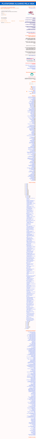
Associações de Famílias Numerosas (29, 290)
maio (27, 324)
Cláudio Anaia (33, 86)
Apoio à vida (32, 106)
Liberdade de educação (31, 147)
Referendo (32, 169)
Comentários (32, 84)
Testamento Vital (32, 174)
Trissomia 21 (32, 177)
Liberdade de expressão (31, 148)
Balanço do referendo (31, 108)
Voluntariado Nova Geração (31, 434)
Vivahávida (34, 433)
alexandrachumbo (33, 93)
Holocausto (32, 141)
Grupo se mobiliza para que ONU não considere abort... (30, 226)
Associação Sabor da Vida (31, 354)
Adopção (33, 102)
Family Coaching (33, 378)
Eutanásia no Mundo (31, 134)
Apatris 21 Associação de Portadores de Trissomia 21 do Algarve (31, 346)
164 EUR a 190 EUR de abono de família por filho (30, 285)
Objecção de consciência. (30, 158)
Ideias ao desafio (33, 384)
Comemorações (32, 115)
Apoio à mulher (32, 105)
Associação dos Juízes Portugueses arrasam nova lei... (30, 253)
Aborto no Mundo (31, 101)
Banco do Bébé (33, 355)
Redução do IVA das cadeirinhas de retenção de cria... (30, 293)
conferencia (32, 116)
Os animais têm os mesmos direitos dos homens (30, 210)
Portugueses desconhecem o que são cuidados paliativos (30, 297)
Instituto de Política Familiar (31, 389)
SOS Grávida (33, 424)
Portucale (34, 92)
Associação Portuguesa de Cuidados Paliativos (31, 352)
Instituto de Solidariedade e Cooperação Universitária (31, 390)
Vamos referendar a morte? (29, 219)
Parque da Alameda (32, 159)
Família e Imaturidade (29, 240)
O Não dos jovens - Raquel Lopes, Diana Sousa (31, 406)
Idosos (33, 143)
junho (27, 323)
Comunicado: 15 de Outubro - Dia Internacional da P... (30, 256)
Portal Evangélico (33, 418)
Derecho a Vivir (33, 369)
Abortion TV (33, 341)
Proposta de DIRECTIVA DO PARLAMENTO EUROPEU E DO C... (30, 236)
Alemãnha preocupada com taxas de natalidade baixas (30, 208)
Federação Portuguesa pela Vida (31, 135)
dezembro (27, 195)
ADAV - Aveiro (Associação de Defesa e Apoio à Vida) (31, 335)
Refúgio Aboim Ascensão (32, 422)
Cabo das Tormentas (32, 360)
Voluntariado (32, 180)
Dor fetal (33, 123)
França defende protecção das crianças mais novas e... (30, 320)
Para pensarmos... (28, 223)
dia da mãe (33, 120)
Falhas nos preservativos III (29, 228)
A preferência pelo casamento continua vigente (30, 206)
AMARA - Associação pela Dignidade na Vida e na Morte (31, 340)
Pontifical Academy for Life (31, 416)
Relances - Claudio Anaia (32, 423)
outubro (27, 197)
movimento (33, 150)
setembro (27, 321)
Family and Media (33, 379)
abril (27, 325)
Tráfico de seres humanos (31, 176)
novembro (27, 196)
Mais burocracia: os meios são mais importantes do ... (30, 308)
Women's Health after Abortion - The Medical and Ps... (30, 269)
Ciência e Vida (32, 113)
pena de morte (32, 161)
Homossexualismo (33, 383)
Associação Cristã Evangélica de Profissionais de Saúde (31, 348)
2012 (26, 191)
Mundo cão (32, 154)
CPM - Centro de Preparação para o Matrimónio (31, 359)
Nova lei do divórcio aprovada (30, 257)
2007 (26, 328)
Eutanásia (32, 133)
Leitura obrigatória (28, 224)
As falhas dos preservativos (29, 294)
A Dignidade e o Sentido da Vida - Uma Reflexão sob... (30, 217)
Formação (33, 139)
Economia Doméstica (32, 125)
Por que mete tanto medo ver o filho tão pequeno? (30, 300)
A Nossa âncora (33, 333)
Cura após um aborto (32, 367)
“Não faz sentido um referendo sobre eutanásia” (30, 266)
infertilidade (33, 145)
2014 (26, 190)
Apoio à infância (32, 104)
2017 (26, 187)
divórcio (33, 122)
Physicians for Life (33, 415)
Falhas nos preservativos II (29, 259)
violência (33, 179)
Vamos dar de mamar (32, 430)
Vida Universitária (33, 431)
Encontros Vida (32, 130)
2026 (26, 183)
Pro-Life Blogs (33, 421)
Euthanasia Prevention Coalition (31, 376)
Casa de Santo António (32, 364)
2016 (26, 188)
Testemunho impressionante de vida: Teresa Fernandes (30, 261)
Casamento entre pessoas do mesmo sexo (31, 112)
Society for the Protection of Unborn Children (29, 218)
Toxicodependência (31, 175)
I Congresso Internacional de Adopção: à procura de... (30, 222)
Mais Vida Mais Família (32, 397)
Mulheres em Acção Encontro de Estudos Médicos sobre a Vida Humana (31, 153)
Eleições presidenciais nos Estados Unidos (29, 245)
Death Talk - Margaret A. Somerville (29, 270)
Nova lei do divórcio (28, 317)
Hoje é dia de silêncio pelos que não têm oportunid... (30, 255)
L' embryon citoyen (32, 394)
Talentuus (34, 429)
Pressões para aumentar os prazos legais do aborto (29, 264)
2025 (26, 184)
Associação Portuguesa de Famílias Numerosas (31, 353)
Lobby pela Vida (33, 396)
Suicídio (33, 173)
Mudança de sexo (32, 151)
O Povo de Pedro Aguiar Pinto (31, 408)
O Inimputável (33, 405)
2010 (26, 193)
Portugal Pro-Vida (33, 420)
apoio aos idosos (32, 107)
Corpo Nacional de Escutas (31, 366)
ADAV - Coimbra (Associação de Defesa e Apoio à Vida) (31, 336)
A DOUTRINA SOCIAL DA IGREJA (30, 275)
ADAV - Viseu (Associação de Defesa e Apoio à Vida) (31, 338)
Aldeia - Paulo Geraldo (32, 343)
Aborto (33, 100)
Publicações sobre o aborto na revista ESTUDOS (30, 239)
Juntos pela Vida (32, 146)
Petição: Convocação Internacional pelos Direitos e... (30, 309)
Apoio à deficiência (31, 103)
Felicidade (32, 137)
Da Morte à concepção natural (31, 368)
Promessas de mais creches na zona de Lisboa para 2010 (30, 314)
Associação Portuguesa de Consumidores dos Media (31, 350)
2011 (26, 192)
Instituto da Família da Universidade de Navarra (32, 388)
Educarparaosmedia (32, 371)
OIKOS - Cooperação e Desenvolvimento (32, 410)
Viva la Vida (27, 296)
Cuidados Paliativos (31, 118)
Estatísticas (33, 131)
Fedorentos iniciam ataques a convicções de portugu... (30, 251)
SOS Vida (33, 172)
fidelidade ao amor (31, 138)
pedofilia (33, 160)
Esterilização (33, 132)
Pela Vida (34, 414)
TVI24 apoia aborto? (32, 178)
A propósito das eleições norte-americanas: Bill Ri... (30, 234)
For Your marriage (28, 221)
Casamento (32, 111)
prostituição (33, 167)
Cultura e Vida (32, 119)
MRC (34, 90)
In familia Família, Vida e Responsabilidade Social (32, 385)
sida (34, 170)
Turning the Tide (28, 268)
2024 (26, 185)
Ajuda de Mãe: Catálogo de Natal (30, 220)
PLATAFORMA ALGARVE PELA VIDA (18, 4)
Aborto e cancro (28, 267)
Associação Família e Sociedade (31, 349)
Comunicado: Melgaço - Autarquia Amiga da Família (30, 203)
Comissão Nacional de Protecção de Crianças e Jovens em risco (31, 365)
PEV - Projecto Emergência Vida (31, 413)
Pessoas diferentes (31, 162)
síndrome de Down (32, 171)
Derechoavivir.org (28, 244)
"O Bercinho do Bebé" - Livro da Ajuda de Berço (30, 249)
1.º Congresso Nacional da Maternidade (31, 99)
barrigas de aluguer (32, 109)
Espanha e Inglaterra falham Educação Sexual (30, 214)
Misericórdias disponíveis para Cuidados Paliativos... (30, 202)
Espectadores (33, 87)
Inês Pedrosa (33, 144)
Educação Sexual (31, 128)
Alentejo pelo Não (33, 344)
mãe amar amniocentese (31, 149)
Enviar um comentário (3, 19)
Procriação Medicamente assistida (32, 166)
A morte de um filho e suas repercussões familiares (9, 11)
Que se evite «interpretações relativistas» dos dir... (30, 231)
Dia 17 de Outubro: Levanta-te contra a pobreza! (30, 281)
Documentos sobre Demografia (30, 289)
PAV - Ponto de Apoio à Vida (31, 412)
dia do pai (33, 121)
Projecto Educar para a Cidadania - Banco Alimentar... (30, 246)
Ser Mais (34, 425)
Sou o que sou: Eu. (32, 428)
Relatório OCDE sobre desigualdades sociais (29, 238)
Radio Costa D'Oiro (31, 168)
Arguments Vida (33, 347)
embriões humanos (32, 129)
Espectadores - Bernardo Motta (31, 375)
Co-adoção (32, 114)
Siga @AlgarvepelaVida (32, 8)
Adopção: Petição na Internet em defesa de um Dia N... (30, 241)
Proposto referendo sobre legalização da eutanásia (29, 299)
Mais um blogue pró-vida (29, 310)
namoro (33, 155)
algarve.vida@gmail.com (32, 55)
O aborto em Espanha (29, 295)
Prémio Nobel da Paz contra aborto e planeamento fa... (30, 305)
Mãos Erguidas (33, 401)
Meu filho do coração (32, 398)
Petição (33, 163)
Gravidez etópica (32, 140)
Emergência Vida (33, 374)
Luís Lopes (33, 89)
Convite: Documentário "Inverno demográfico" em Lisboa (30, 258)
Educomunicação (33, 373)
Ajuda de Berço (33, 342)
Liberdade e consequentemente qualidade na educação (30, 200)
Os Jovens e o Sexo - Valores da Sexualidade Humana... (30, 248)
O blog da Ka (33, 409)
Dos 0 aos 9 (33, 370)
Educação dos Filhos (31, 126)
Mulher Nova (33, 400)
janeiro (27, 327)
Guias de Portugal (33, 382)
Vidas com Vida (33, 432)
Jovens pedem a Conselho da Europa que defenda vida (30, 227)
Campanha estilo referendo (31, 110)
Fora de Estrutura (33, 380)
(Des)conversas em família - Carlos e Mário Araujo (31, 332)
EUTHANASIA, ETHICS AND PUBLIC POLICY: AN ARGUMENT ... (30, 277)
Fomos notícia (28, 199)
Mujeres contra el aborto (32, 399)
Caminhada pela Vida (32, 361)
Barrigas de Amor (33, 356)
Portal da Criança (33, 419)
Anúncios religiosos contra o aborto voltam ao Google (30, 302)
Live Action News (33, 395)
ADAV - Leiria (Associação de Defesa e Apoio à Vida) (31, 337)
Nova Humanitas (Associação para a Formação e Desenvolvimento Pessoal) (31, 403)
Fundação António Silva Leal (31, 381)
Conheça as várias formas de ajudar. (5, 8)
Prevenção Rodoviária (31, 165)
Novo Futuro (33, 404)
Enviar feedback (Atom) (7, 22)
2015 (26, 189)
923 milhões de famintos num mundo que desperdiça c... (30, 279)
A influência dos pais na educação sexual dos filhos (30, 243)
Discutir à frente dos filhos (29, 252)
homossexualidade (31, 142)
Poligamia (33, 164)
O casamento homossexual (29, 318)
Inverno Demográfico (29, 209)
